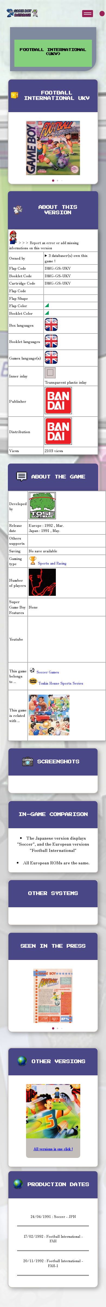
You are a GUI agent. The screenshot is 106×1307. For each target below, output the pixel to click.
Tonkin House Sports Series (56, 683)
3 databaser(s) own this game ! (66, 258)
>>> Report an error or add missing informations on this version (44, 245)
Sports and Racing (51, 563)
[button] (53, 180)
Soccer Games (44, 672)
